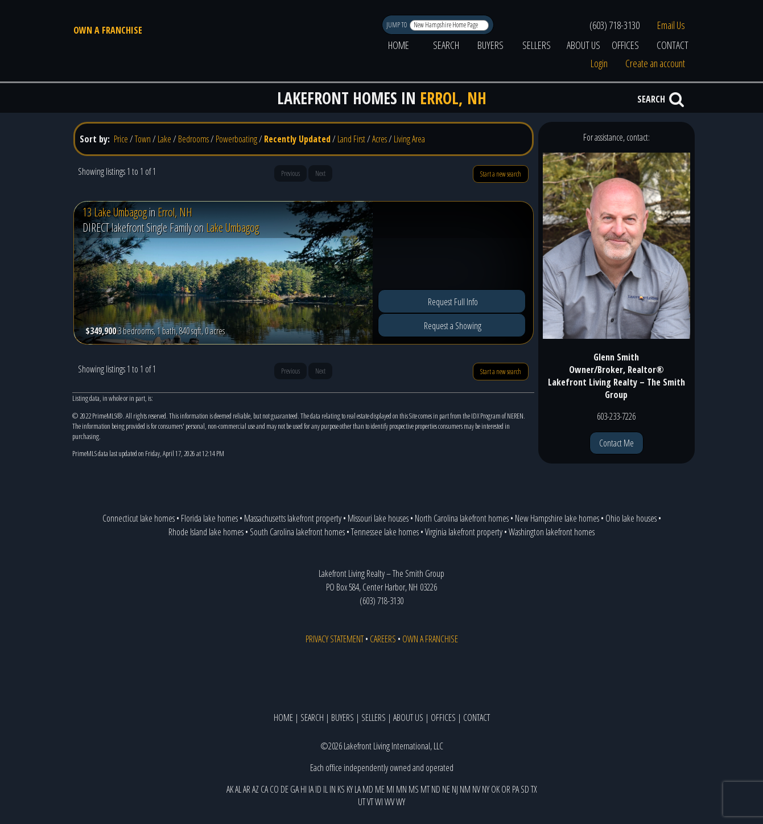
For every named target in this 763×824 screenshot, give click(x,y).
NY (485, 789)
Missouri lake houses (378, 518)
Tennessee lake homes (385, 532)
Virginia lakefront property (463, 532)
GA (294, 789)
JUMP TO (397, 25)
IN (332, 789)
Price (121, 139)
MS (414, 789)
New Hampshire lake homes (557, 518)
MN (401, 789)
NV (476, 789)
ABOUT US (583, 45)
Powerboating (236, 139)
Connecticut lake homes (138, 518)
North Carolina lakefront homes (462, 518)
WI (379, 802)
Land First (351, 139)
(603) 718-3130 (614, 25)
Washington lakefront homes (552, 532)
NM (465, 789)
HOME (398, 45)
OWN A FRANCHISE (107, 30)
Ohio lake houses (631, 518)
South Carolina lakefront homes (297, 532)
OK (495, 789)
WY (400, 802)
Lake (164, 139)
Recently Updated (297, 139)
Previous (290, 173)
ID (318, 789)
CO (274, 789)
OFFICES (625, 45)
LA (357, 789)
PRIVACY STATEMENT (335, 639)
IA (311, 789)
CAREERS (383, 639)
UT (361, 802)
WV (389, 802)
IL (325, 789)
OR (505, 789)
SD (525, 789)
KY (350, 789)
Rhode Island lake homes (206, 532)
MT (425, 789)
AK (229, 789)
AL (238, 789)
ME (380, 789)
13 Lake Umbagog (115, 212)
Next (320, 173)
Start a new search (500, 174)
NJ (455, 789)
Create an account (655, 63)
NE (446, 789)
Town (143, 139)
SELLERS (536, 45)
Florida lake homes (209, 518)
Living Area (409, 139)
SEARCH (446, 45)
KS (341, 789)
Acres (379, 139)
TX (534, 789)
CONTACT (672, 45)
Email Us (671, 25)
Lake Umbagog (232, 227)
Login (599, 63)
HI (303, 789)
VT (370, 802)
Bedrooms (193, 139)
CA (264, 789)
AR (246, 789)
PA (515, 789)
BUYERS (490, 45)
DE (284, 789)
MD (367, 789)
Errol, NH (175, 212)
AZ (255, 789)
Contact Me (616, 443)
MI (390, 789)
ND (435, 789)
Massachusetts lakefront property (292, 518)
